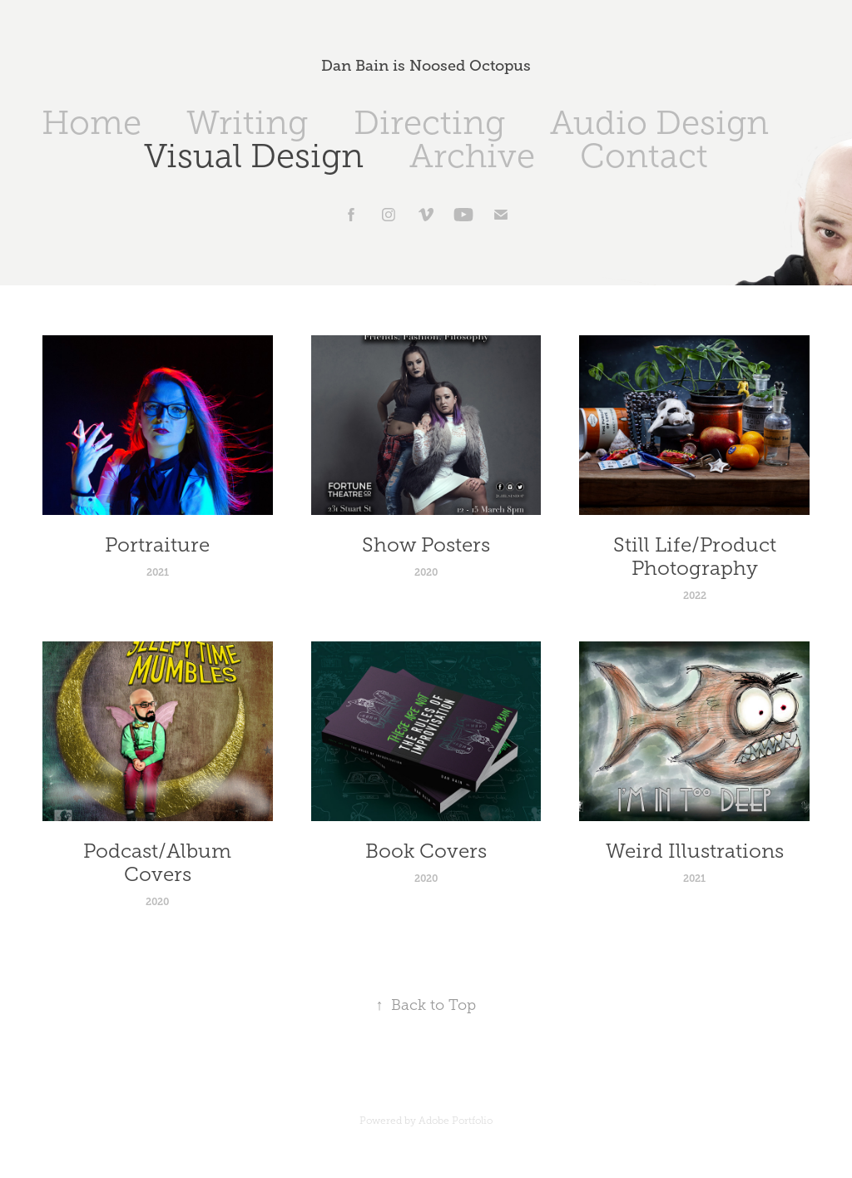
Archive (472, 156)
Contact (644, 156)
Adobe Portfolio (456, 1120)
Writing (247, 122)
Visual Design (254, 156)
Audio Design (659, 122)
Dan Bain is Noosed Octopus (426, 65)
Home (91, 122)
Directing (429, 122)
